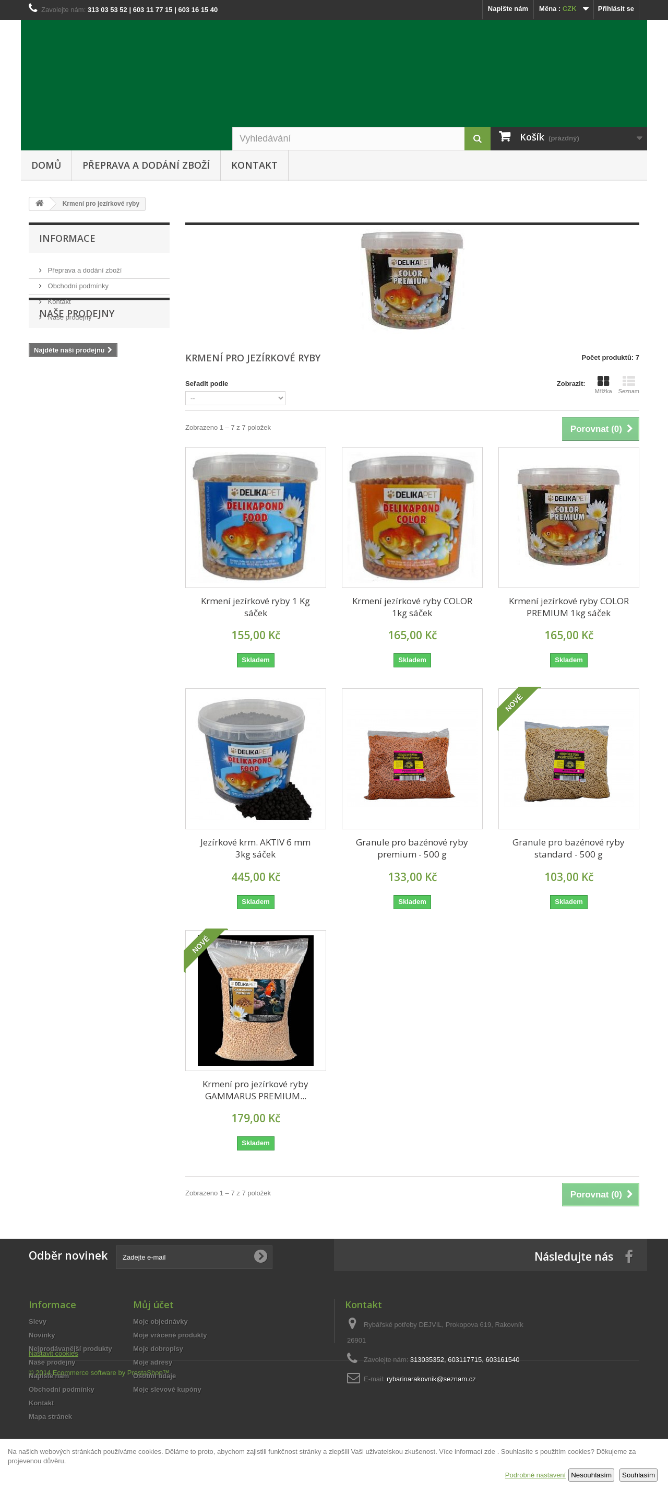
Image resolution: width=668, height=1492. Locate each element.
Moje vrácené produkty (170, 1335)
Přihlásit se (616, 9)
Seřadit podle (206, 383)
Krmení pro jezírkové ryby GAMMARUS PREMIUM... (255, 1090)
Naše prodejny (68, 313)
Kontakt (254, 165)
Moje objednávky (160, 1321)
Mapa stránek (50, 1416)
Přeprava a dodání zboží (146, 165)
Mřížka (603, 384)
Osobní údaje (154, 1376)
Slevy (37, 1321)
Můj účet (153, 1304)
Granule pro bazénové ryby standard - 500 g (568, 848)
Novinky (42, 1335)
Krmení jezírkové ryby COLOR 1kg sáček (412, 607)
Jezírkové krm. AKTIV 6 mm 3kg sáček (255, 848)
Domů (46, 165)
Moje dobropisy (158, 1349)
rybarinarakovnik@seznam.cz (431, 1379)
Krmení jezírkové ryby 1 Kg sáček (255, 607)
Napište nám (508, 9)
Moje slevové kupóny (167, 1389)
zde (489, 1451)
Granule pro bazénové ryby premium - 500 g (412, 848)
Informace (67, 238)
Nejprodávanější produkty (70, 1349)
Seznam (628, 384)
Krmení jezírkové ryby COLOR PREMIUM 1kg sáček (569, 607)
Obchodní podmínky (77, 282)
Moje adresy (152, 1362)
